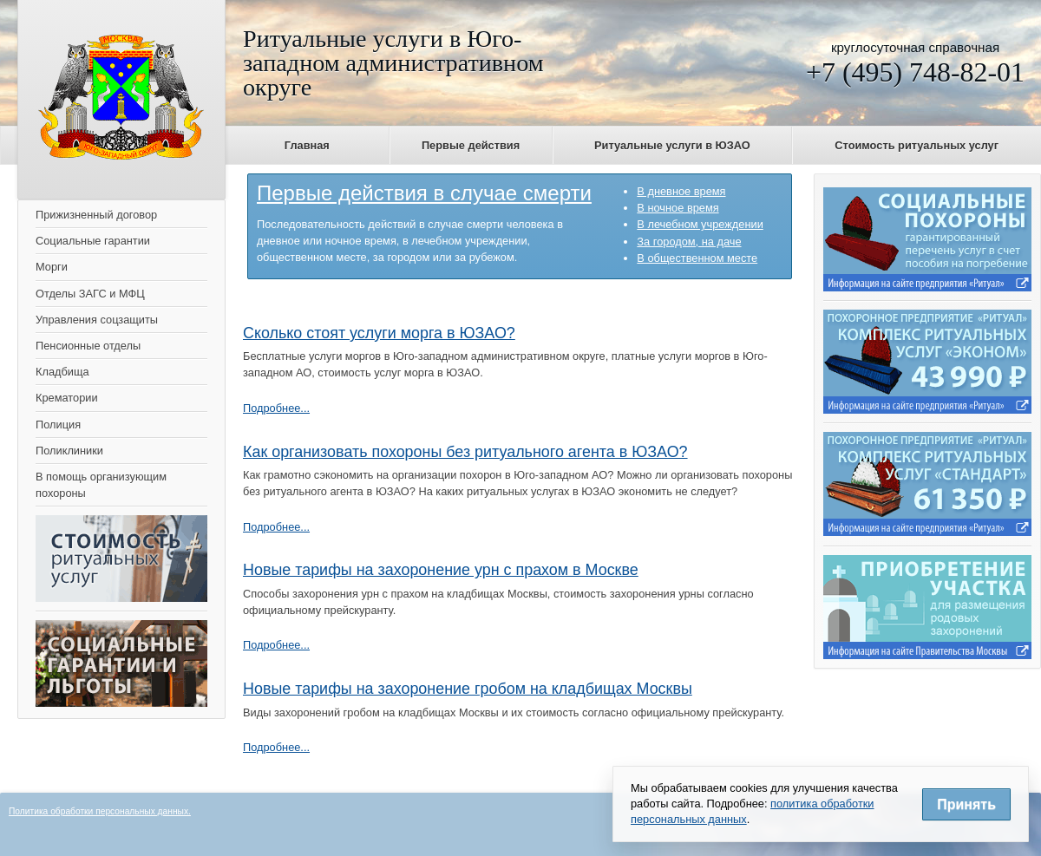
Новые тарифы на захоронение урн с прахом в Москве (440, 569)
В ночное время (677, 207)
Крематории (67, 397)
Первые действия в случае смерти (424, 193)
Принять (966, 804)
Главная (307, 145)
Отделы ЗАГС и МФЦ (90, 293)
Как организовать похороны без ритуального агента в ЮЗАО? (465, 452)
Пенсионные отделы (88, 345)
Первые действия (471, 145)
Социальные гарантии (93, 240)
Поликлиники (69, 450)
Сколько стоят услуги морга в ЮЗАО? (379, 333)
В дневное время (681, 191)
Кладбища (62, 371)
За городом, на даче (689, 241)
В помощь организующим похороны (101, 485)
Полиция (58, 424)
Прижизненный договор (96, 214)
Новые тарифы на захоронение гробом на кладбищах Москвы (467, 688)
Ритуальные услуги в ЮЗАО (672, 145)
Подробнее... (276, 408)
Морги (52, 266)
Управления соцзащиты (97, 319)
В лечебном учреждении (700, 224)
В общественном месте (697, 258)
